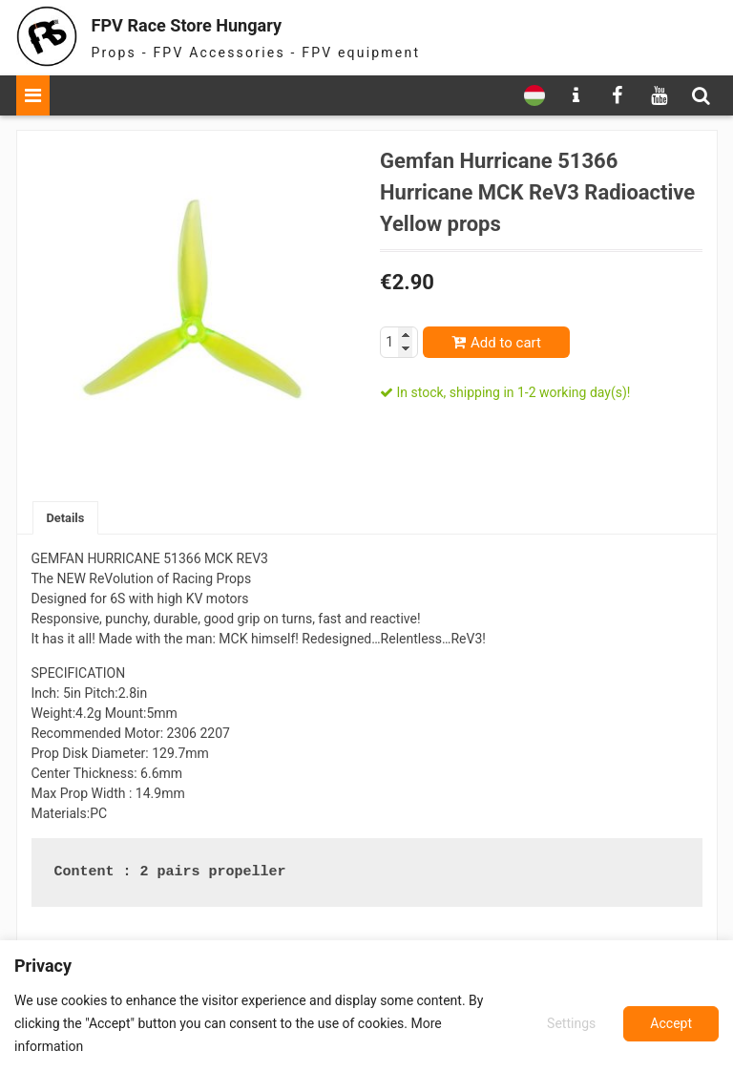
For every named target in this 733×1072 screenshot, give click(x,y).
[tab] (67, 518)
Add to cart (506, 342)
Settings (568, 1023)
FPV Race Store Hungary (223, 23)
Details (68, 518)
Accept (671, 1023)
